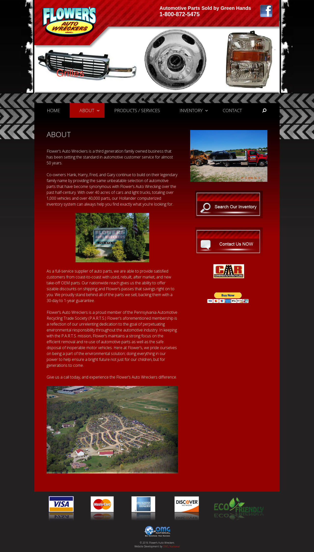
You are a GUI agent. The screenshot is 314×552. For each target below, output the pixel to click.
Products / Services (137, 110)
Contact (232, 110)
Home (53, 110)
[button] (99, 110)
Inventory (196, 110)
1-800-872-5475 (179, 14)
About (92, 110)
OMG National (171, 546)
